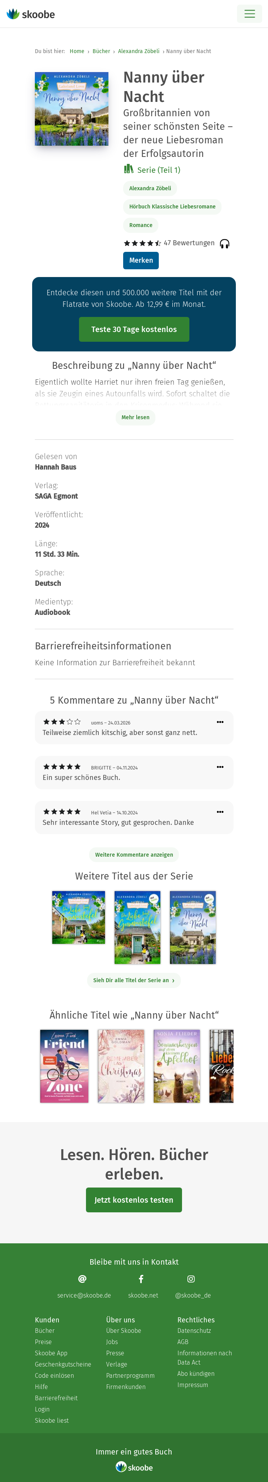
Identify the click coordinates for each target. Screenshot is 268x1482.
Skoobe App (51, 1353)
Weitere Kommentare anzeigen (134, 855)
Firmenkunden (126, 1387)
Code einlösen (54, 1375)
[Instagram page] (193, 1287)
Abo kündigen (196, 1373)
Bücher (101, 51)
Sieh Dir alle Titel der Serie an (134, 980)
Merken (141, 260)
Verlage (116, 1364)
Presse (115, 1353)
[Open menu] (249, 14)
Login (42, 1409)
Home (77, 51)
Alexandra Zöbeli (139, 51)
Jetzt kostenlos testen (134, 1200)
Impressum (192, 1385)
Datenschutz (194, 1330)
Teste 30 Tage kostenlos (134, 329)
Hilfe (41, 1387)
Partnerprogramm (130, 1375)
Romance (141, 225)
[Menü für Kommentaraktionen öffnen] (220, 722)
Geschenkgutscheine (63, 1364)
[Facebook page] (143, 1287)
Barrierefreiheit (56, 1398)
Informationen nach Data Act (204, 1357)
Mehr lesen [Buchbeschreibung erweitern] (135, 417)
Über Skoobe (123, 1330)
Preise (43, 1342)
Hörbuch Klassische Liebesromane (172, 206)
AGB (183, 1342)
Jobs (112, 1342)
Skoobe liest (52, 1420)
